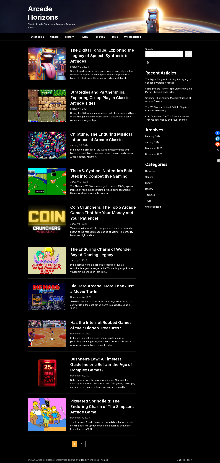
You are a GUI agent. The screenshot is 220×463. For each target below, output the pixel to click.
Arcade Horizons (43, 13)
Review (84, 36)
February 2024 (152, 136)
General (54, 36)
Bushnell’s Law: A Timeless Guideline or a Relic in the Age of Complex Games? (101, 364)
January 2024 (152, 142)
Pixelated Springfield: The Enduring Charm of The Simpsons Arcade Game (102, 406)
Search (149, 49)
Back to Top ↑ (184, 459)
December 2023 (153, 148)
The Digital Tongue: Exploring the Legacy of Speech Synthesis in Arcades (102, 55)
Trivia (115, 36)
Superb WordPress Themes (93, 459)
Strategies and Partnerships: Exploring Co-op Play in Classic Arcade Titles (99, 98)
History (69, 36)
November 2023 (153, 154)
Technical (99, 36)
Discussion (37, 36)
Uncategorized (132, 36)
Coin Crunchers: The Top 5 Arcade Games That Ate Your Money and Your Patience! (103, 213)
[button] (217, 133)
